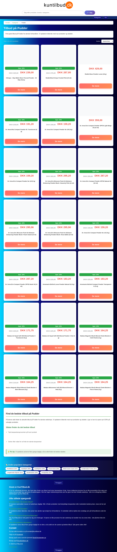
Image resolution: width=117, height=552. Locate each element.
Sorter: (98, 41)
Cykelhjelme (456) (39, 465)
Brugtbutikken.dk (22, 537)
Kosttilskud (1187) (12, 465)
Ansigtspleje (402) (46, 469)
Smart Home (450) (54, 465)
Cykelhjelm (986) (26, 465)
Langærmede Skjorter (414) (15, 469)
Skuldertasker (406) (32, 469)
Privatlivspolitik (13, 543)
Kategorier (15, 22)
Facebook (19, 531)
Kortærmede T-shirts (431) (89, 465)
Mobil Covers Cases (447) (70, 465)
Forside (7, 22)
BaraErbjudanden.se (39, 534)
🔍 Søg (89, 12)
